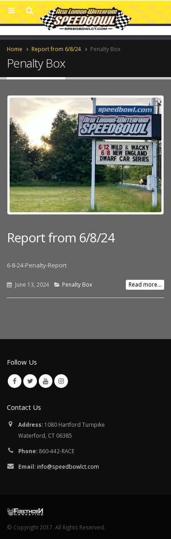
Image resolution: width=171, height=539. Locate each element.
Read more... (145, 284)
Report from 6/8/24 (60, 237)
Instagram (61, 381)
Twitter (30, 381)
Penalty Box (77, 284)
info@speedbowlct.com (68, 466)
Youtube (45, 381)
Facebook (14, 381)
